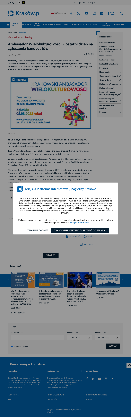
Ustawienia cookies (36, 231)
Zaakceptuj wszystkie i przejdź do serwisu (80, 231)
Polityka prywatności (79, 223)
